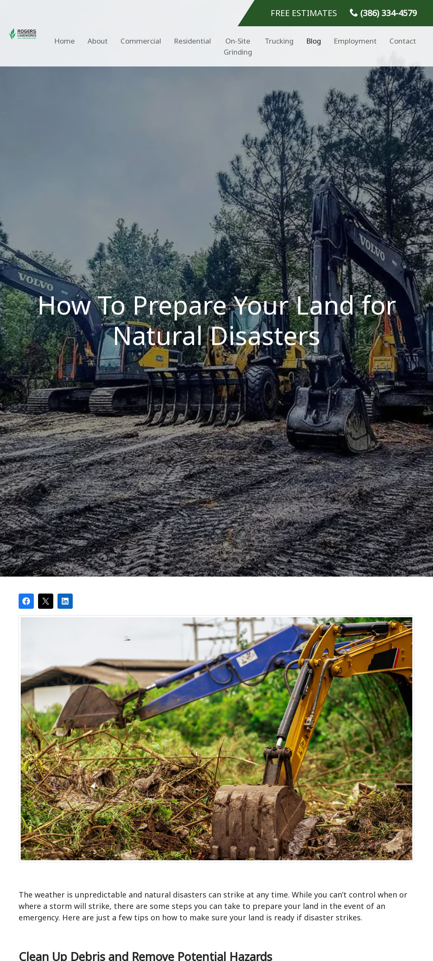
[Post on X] (45, 601)
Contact (402, 41)
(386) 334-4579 (383, 13)
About (98, 41)
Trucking (279, 41)
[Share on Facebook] (26, 601)
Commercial (141, 41)
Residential (192, 41)
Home (64, 41)
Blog (313, 41)
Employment (355, 41)
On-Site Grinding (238, 46)
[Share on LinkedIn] (65, 601)
